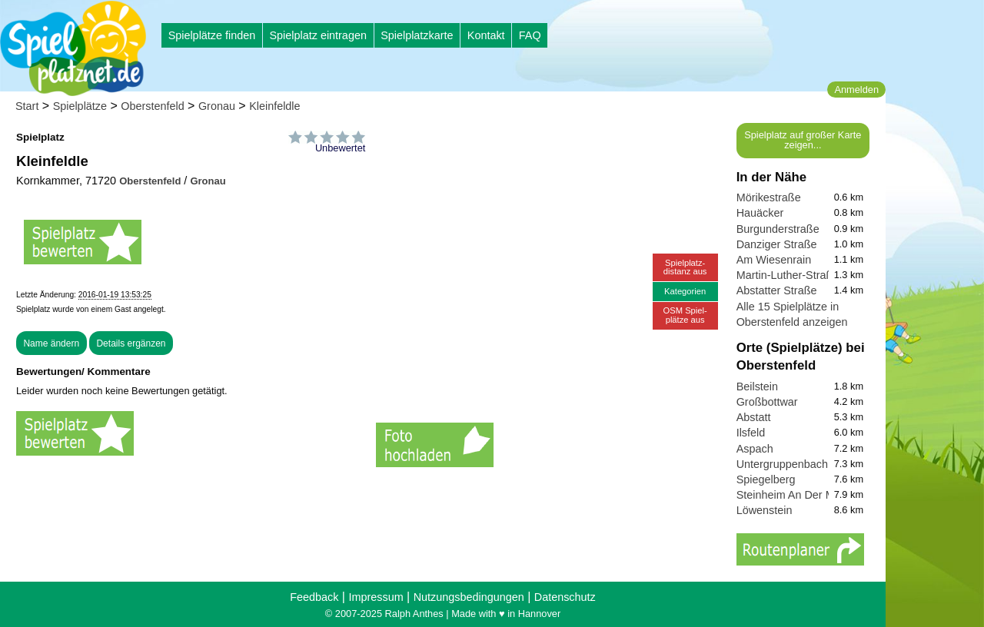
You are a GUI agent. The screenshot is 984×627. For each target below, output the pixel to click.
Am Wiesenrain (774, 260)
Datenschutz (565, 597)
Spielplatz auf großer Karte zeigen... (802, 140)
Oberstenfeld (152, 106)
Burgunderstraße (777, 229)
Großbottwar (767, 402)
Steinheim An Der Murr (792, 495)
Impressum (375, 597)
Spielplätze (80, 106)
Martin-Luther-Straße (787, 275)
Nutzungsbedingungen (469, 597)
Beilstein (757, 386)
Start (26, 106)
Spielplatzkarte (417, 35)
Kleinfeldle (274, 106)
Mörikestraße (768, 197)
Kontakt (486, 35)
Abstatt (753, 417)
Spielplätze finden (212, 35)
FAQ (530, 35)
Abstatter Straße (776, 290)
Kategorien (685, 291)
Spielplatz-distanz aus (685, 267)
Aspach (754, 449)
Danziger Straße (776, 244)
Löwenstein (764, 510)
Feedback (314, 597)
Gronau (216, 106)
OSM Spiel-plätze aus (685, 314)
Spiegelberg (766, 479)
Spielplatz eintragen (317, 35)
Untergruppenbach (782, 464)
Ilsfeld (751, 432)
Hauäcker (760, 213)
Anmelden (856, 89)
